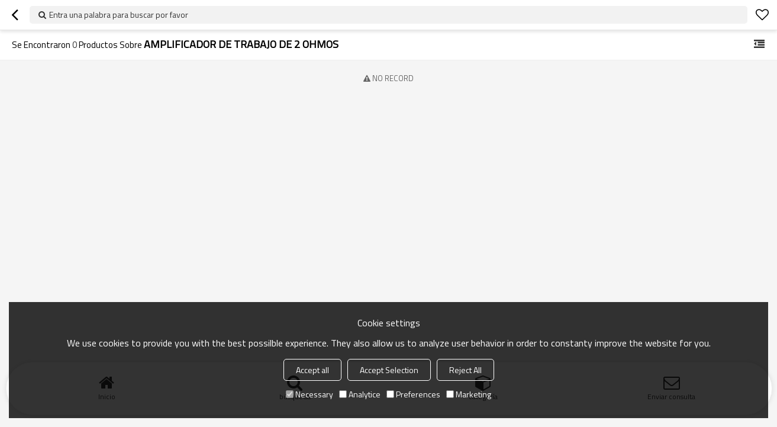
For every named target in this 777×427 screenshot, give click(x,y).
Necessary (309, 394)
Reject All (465, 370)
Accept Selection (389, 370)
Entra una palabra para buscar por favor (118, 14)
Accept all (312, 370)
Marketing (468, 394)
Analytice (360, 394)
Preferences (413, 394)
